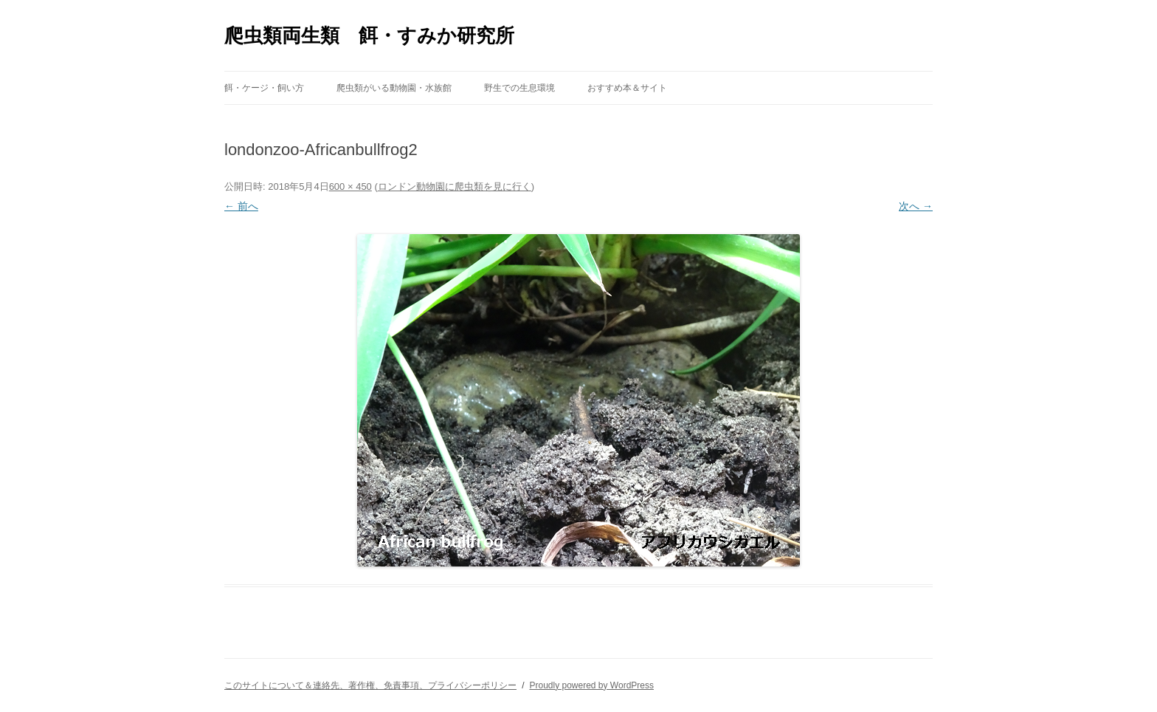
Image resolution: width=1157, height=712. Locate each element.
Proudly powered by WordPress (591, 685)
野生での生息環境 (519, 88)
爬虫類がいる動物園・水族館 (394, 88)
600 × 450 (350, 186)
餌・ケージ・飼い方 (264, 88)
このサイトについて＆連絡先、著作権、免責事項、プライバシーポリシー (370, 685)
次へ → (916, 206)
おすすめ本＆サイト (627, 88)
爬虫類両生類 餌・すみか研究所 (369, 35)
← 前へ (241, 206)
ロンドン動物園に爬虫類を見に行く (454, 186)
